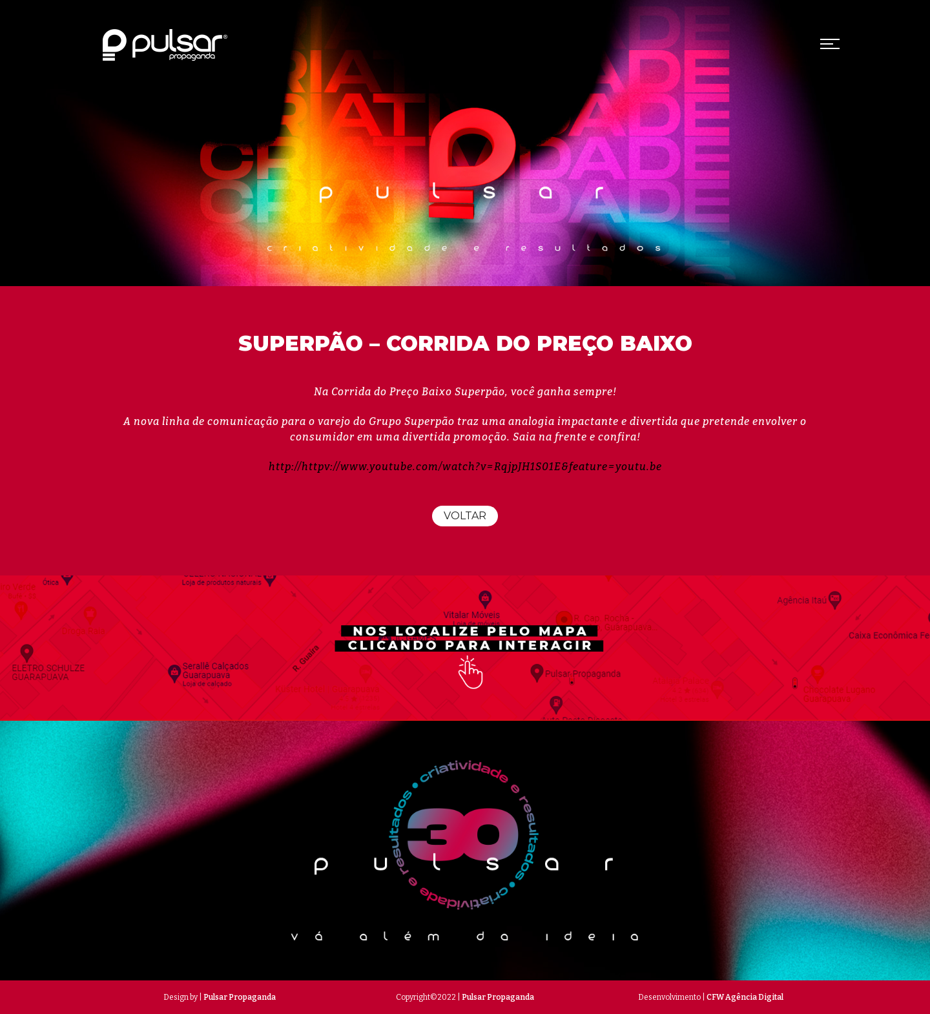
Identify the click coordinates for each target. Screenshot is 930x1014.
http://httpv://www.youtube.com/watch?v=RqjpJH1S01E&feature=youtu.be (465, 466)
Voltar (465, 516)
